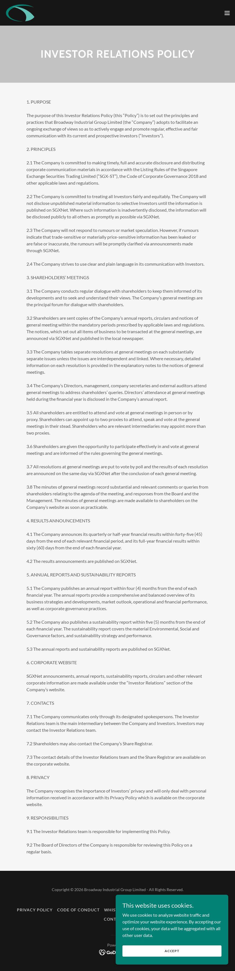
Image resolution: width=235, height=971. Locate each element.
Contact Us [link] (117, 919)
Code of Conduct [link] (78, 909)
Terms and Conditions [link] (191, 909)
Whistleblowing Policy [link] (132, 909)
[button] (227, 13)
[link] (21, 12)
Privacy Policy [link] (35, 909)
